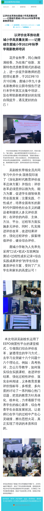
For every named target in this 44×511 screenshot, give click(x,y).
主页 (13, 7)
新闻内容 (33, 7)
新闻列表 (23, 7)
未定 (25, 499)
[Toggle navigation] (40, 2)
